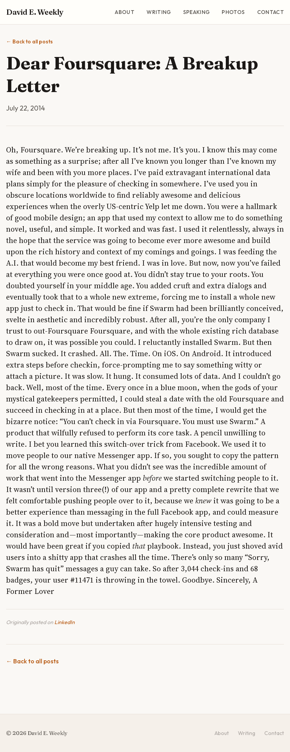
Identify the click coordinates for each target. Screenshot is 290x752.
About (124, 12)
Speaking (196, 12)
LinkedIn (64, 622)
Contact (270, 12)
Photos (233, 12)
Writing (159, 12)
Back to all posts (29, 41)
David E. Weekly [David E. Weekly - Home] (34, 12)
